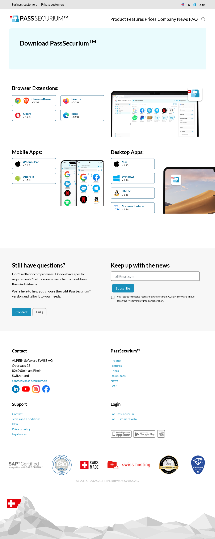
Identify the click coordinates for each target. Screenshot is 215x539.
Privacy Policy (135, 300)
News (115, 380)
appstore (121, 434)
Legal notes (20, 434)
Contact (22, 312)
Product (116, 360)
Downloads (119, 375)
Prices (115, 370)
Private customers (52, 4)
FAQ (39, 312)
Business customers (24, 4)
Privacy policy (22, 429)
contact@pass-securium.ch (31, 380)
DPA (15, 424)
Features (117, 365)
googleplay (144, 434)
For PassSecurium (123, 414)
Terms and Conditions (27, 419)
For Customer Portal (125, 419)
